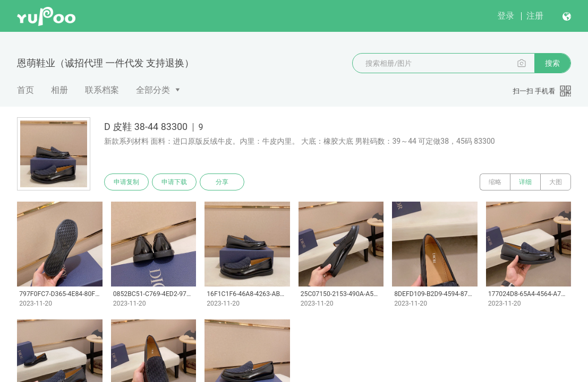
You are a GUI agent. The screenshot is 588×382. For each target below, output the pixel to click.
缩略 (495, 182)
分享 (222, 182)
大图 (555, 182)
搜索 (552, 63)
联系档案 (102, 90)
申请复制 (126, 182)
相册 (59, 90)
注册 (534, 16)
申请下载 (174, 182)
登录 (505, 16)
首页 (25, 90)
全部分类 (153, 90)
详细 (525, 182)
